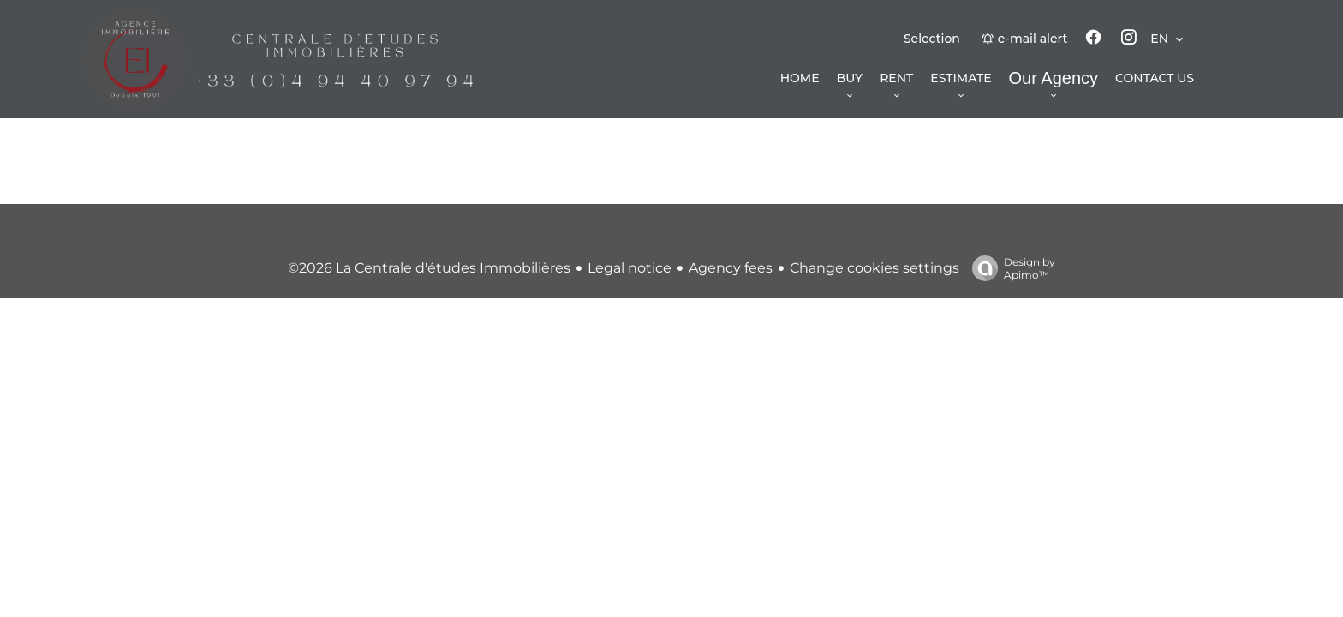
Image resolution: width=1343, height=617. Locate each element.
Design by (1009, 268)
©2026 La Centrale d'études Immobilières (429, 268)
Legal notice (630, 268)
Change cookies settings (874, 268)
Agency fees (731, 268)
